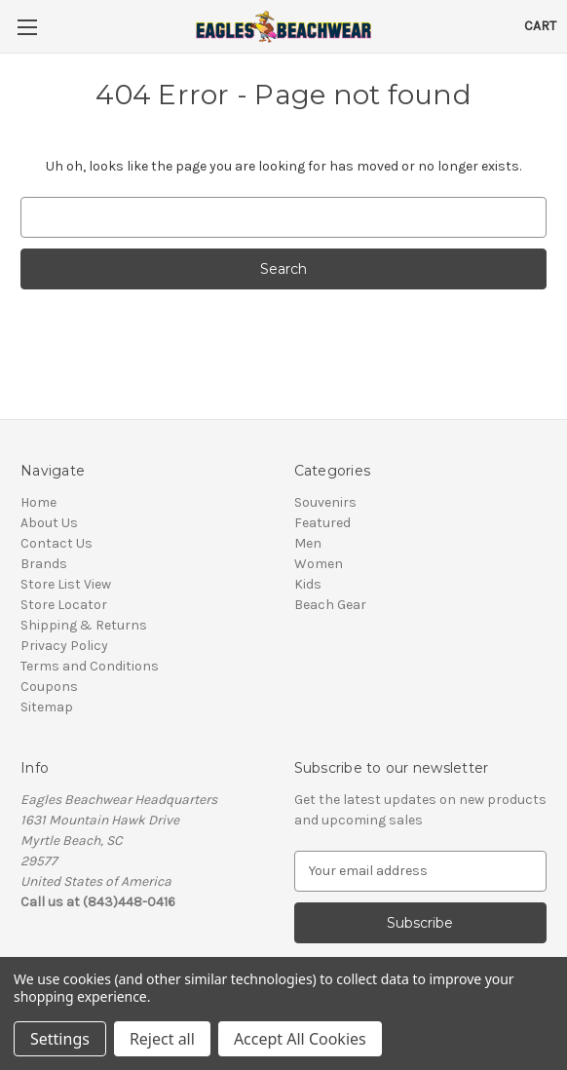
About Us (49, 523)
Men (307, 543)
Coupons (49, 686)
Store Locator (63, 604)
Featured (322, 523)
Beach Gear (330, 604)
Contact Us (56, 543)
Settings (60, 1039)
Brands (43, 563)
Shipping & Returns (83, 625)
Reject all (162, 1039)
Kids (307, 584)
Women (318, 563)
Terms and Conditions (89, 666)
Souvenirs (325, 502)
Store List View (65, 584)
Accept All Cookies (300, 1039)
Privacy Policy (64, 645)
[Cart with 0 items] (540, 26)
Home (38, 502)
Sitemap (46, 707)
